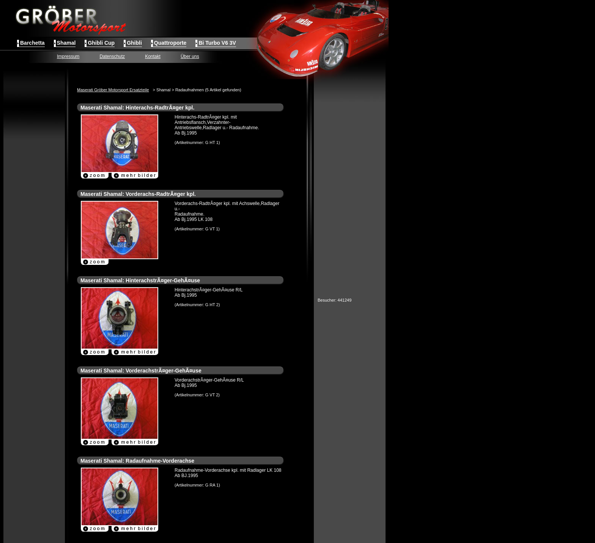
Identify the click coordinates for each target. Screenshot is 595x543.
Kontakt (153, 56)
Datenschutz (112, 56)
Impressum (68, 56)
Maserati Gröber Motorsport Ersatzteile (113, 90)
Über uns (190, 56)
